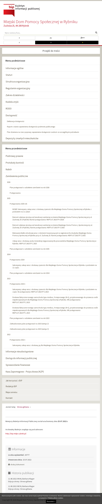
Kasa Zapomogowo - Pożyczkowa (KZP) (25, 371)
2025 (8, 198)
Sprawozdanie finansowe (18, 364)
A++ (90, 37)
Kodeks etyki (12, 101)
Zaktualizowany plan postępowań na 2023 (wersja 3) (29, 329)
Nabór (9, 169)
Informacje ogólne (15, 68)
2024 (8, 254)
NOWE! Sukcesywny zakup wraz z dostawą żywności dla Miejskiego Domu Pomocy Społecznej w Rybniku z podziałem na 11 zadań (51, 210)
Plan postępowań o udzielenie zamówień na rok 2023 (29, 318)
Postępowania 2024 (17, 260)
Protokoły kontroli (15, 162)
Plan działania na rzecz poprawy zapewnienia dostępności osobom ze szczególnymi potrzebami (43, 132)
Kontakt (9, 398)
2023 (8, 278)
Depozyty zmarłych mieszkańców (22, 138)
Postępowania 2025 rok (18, 204)
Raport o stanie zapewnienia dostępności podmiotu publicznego (31, 127)
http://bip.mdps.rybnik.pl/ (15, 433)
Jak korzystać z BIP (14, 380)
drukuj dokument (16, 464)
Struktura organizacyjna (17, 81)
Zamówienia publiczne (17, 176)
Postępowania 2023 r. (17, 284)
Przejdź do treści (51, 50)
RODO (9, 108)
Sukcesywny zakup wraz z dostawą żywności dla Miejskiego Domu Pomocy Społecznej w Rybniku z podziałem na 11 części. (54, 266)
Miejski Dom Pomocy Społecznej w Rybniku (40, 21)
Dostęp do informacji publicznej (21, 358)
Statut (9, 74)
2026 (8, 182)
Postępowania (15, 193)
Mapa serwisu (11, 392)
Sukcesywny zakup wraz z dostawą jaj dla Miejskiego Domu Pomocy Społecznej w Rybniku (46, 345)
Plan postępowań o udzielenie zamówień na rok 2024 (29, 273)
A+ (58, 37)
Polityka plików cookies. (56, 498)
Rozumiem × (51, 501)
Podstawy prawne (14, 156)
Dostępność (11, 115)
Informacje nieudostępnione (20, 351)
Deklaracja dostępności (15, 121)
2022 (8, 334)
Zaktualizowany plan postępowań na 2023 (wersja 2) (29, 324)
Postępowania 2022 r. (17, 340)
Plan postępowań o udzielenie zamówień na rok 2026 (29, 187)
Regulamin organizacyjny (18, 88)
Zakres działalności (15, 95)
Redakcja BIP (11, 386)
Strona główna (23, 407)
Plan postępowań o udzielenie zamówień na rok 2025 (29, 249)
